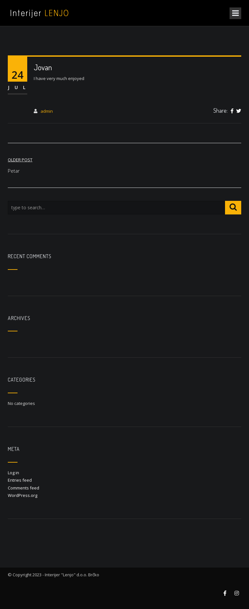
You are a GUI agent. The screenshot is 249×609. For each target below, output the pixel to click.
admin (47, 111)
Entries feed (20, 480)
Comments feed (23, 488)
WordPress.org (22, 495)
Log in (13, 473)
